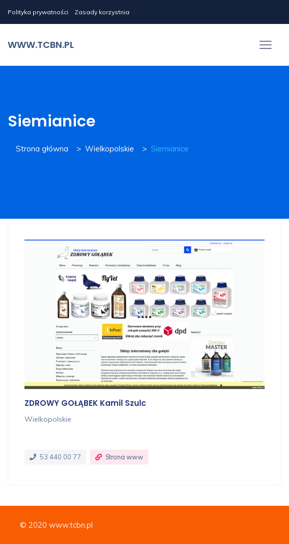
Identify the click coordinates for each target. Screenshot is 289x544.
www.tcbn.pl (41, 44)
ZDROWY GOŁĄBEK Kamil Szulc (85, 403)
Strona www (124, 457)
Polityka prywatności (38, 12)
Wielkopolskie (109, 148)
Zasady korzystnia (101, 12)
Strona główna (42, 148)
